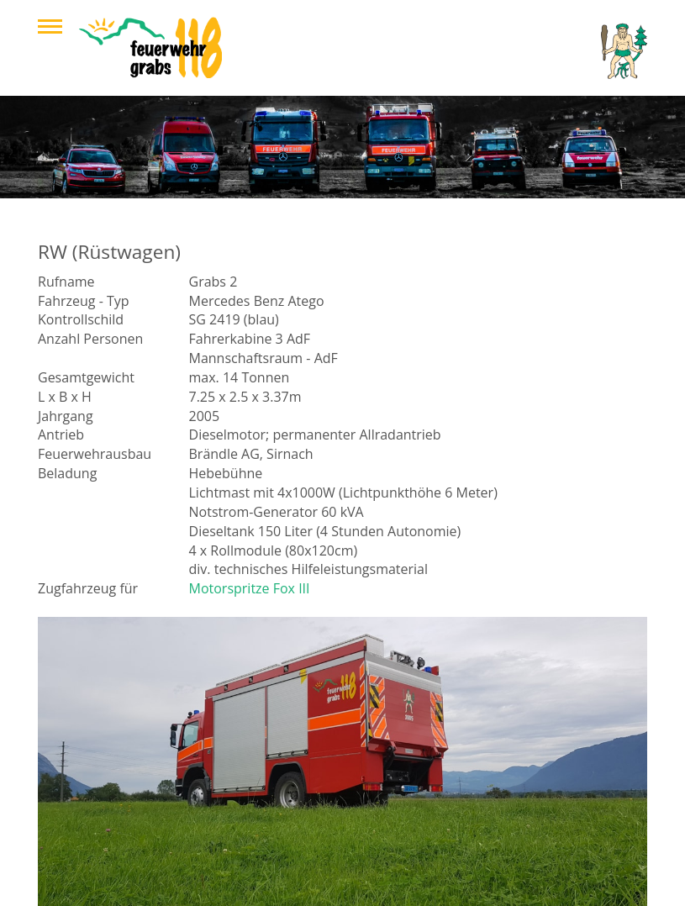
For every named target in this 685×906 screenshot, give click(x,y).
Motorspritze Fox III (249, 588)
